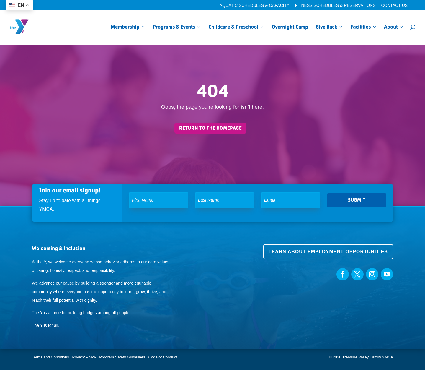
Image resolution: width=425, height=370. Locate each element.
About (391, 27)
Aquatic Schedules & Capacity (255, 5)
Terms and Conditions (50, 357)
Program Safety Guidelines (121, 357)
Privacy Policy (84, 357)
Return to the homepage (210, 128)
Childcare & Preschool (233, 27)
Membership (125, 27)
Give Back (326, 27)
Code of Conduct (162, 357)
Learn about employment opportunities (328, 251)
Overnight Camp (290, 27)
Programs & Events (174, 27)
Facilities (360, 27)
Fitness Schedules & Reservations (335, 5)
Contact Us (394, 5)
